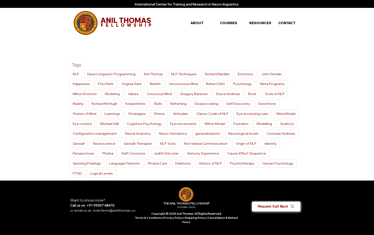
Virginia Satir (132, 84)
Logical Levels (101, 173)
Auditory (287, 124)
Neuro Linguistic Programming (111, 74)
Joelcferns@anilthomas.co (113, 210)
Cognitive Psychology (144, 124)
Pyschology (242, 84)
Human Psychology (278, 163)
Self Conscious (133, 153)
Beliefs (155, 84)
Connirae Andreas (281, 133)
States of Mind (84, 114)
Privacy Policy (173, 217)
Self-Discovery (238, 103)
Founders (241, 124)
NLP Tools (168, 143)
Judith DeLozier (166, 153)
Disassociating (206, 103)
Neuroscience (104, 143)
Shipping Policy (195, 217)
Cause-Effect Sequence (246, 153)
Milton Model (215, 124)
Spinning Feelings (87, 163)
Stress (159, 114)
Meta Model (286, 114)
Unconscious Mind (183, 84)
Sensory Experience (203, 153)
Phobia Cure (157, 163)
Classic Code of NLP (212, 114)
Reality (78, 103)
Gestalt (79, 143)
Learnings (112, 114)
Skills (158, 103)
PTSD (77, 173)
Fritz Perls (106, 84)
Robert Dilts (215, 84)
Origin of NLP (246, 143)
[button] (201, 23)
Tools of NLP (275, 94)
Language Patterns (124, 163)
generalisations (207, 133)
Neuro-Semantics (173, 133)
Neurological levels (243, 133)
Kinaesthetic (135, 103)
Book (252, 94)
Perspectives (83, 153)
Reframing (178, 103)
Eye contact (82, 124)
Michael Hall (109, 124)
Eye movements (183, 124)
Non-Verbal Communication (206, 143)
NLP (76, 74)
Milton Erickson (85, 94)
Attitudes (180, 114)
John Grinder (271, 74)
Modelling (264, 124)
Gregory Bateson (194, 94)
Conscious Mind (159, 94)
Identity (271, 143)
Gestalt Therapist (138, 143)
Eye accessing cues (252, 114)
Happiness (81, 84)
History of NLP (210, 163)
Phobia (107, 153)
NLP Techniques (184, 74)
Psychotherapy (242, 163)
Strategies (137, 114)
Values (133, 94)
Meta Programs (272, 84)
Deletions (183, 163)
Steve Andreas (228, 94)
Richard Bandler (217, 74)
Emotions (245, 74)
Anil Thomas (153, 74)
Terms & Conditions (148, 217)
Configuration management (95, 133)
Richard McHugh (104, 103)
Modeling (112, 94)
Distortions (267, 103)
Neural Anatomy (138, 133)
